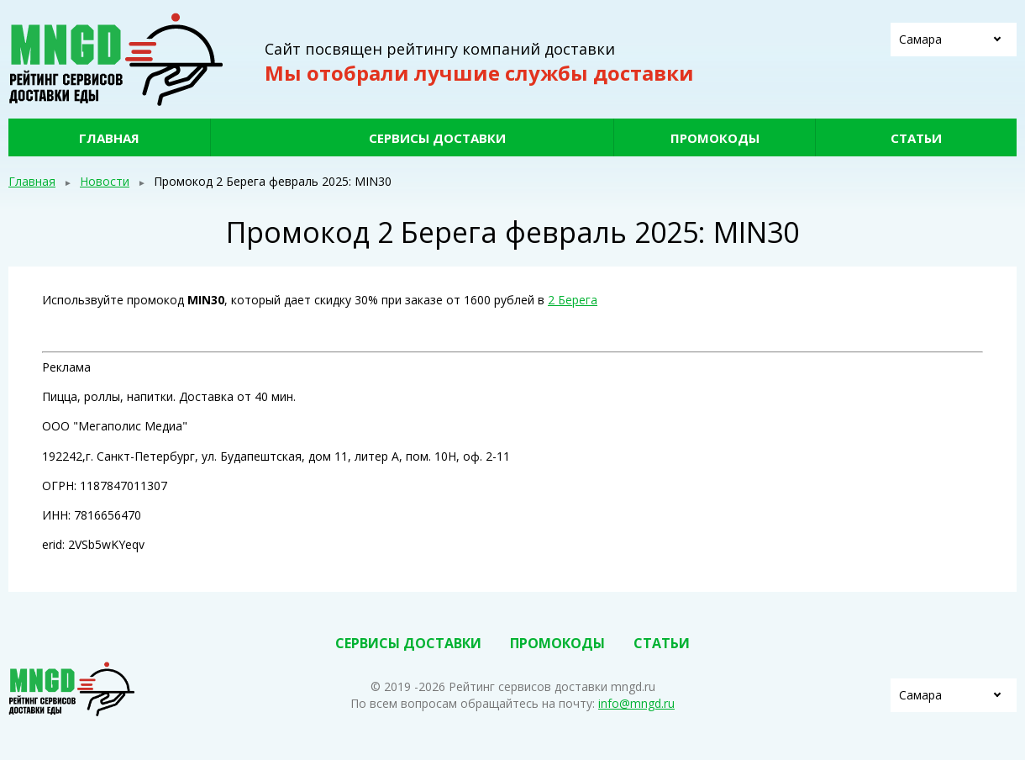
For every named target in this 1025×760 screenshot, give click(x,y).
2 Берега (572, 300)
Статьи (916, 137)
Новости (104, 181)
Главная (109, 137)
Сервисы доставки (437, 137)
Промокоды (715, 137)
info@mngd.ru (636, 703)
